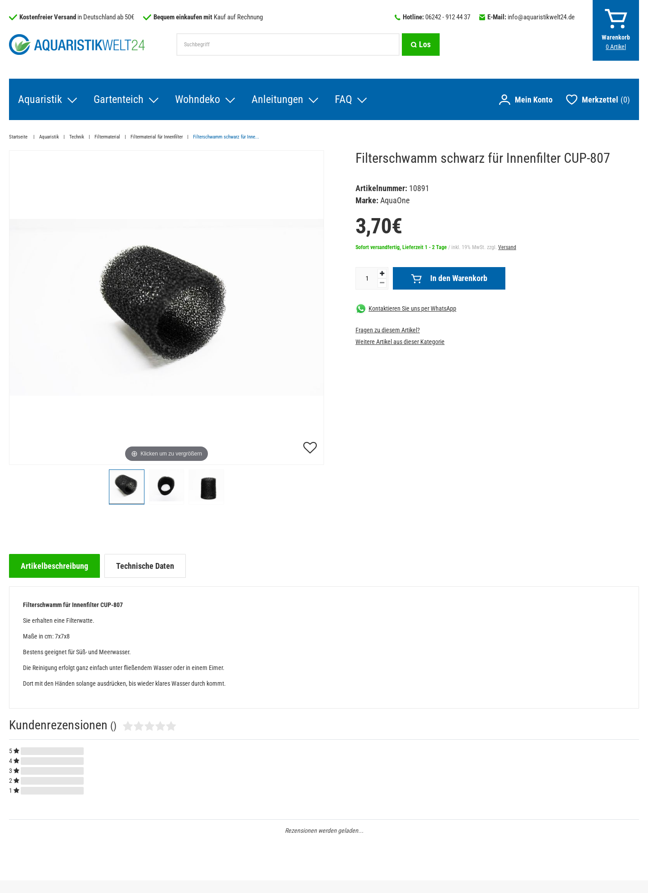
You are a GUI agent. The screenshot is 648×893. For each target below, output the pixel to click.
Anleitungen (277, 99)
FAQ (343, 99)
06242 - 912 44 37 (447, 17)
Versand (507, 247)
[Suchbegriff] (288, 44)
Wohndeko (197, 99)
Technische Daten (145, 566)
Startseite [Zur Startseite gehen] (19, 137)
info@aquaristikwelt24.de (541, 17)
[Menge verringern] (382, 283)
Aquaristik (40, 99)
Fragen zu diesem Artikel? (388, 330)
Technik (76, 137)
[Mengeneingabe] (367, 278)
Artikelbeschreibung (54, 566)
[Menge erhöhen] (382, 273)
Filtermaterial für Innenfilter (156, 137)
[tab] (54, 566)
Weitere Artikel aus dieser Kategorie (400, 341)
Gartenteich (119, 99)
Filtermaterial (107, 137)
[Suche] (421, 44)
